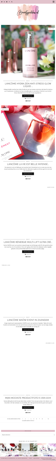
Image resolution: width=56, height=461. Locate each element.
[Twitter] (1, 1)
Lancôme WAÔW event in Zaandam (28, 320)
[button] (54, 1)
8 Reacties (28, 176)
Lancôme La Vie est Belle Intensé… (28, 164)
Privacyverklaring (46, 458)
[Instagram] (4, 1)
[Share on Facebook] (28, 101)
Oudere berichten (28, 420)
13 (48, 418)
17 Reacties (28, 410)
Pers (30, 458)
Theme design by (48, 459)
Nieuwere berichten (13, 418)
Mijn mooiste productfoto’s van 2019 (28, 398)
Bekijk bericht (28, 95)
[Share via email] (26, 101)
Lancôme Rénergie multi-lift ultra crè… (28, 242)
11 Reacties (28, 332)
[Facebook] (6, 1)
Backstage (36, 458)
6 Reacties (28, 98)
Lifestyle (28, 395)
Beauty (28, 80)
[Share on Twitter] (30, 101)
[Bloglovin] (9, 1)
